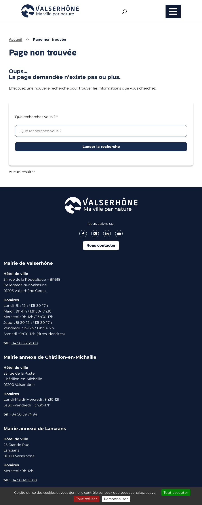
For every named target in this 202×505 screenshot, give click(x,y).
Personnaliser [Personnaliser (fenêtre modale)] (116, 499)
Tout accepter (176, 492)
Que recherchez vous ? (36, 117)
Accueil (15, 39)
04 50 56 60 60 (24, 343)
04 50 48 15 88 (24, 480)
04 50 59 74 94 (24, 414)
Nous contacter (101, 245)
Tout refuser (86, 499)
